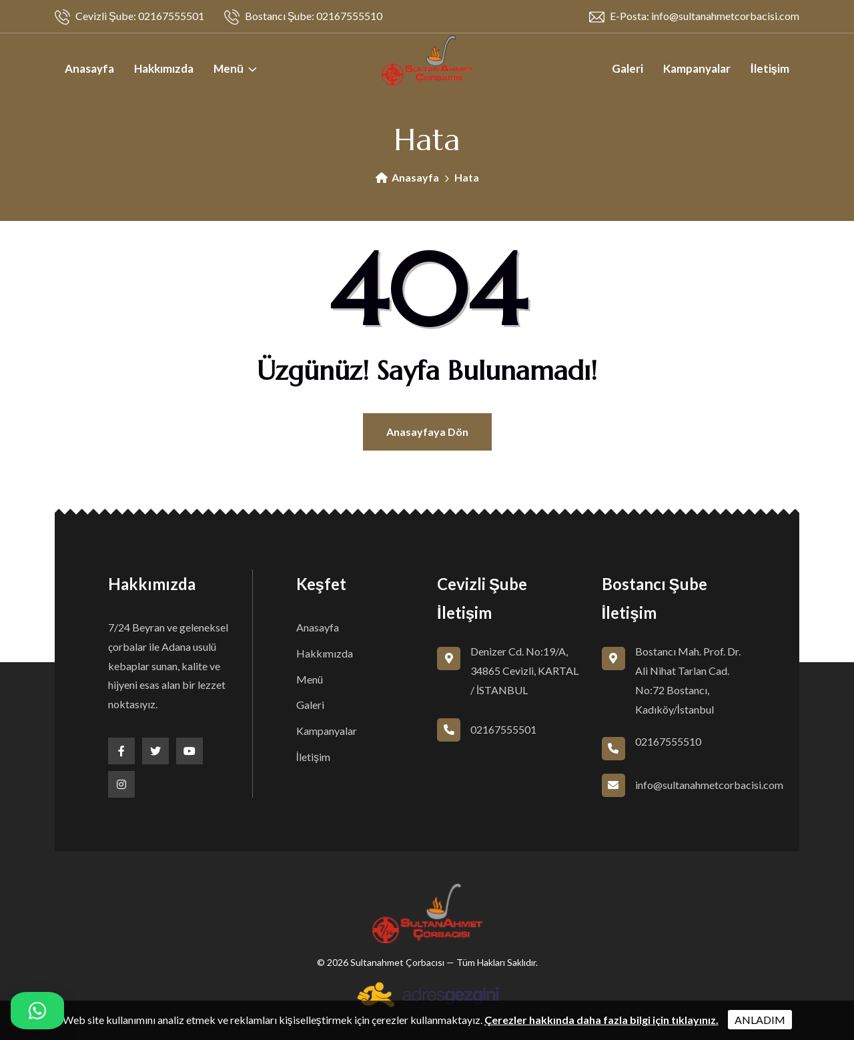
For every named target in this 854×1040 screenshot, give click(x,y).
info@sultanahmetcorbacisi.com (709, 784)
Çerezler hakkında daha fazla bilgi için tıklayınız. (601, 1019)
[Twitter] (155, 751)
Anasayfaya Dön (427, 431)
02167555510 (668, 741)
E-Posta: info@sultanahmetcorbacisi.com (694, 17)
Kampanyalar (697, 68)
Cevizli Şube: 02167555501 (129, 17)
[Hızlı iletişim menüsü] (37, 1010)
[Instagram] (121, 784)
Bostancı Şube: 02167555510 (303, 17)
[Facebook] (121, 751)
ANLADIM (760, 1019)
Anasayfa (89, 68)
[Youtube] (189, 751)
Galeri (627, 68)
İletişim (770, 68)
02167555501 (503, 729)
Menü (229, 68)
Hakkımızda (163, 68)
